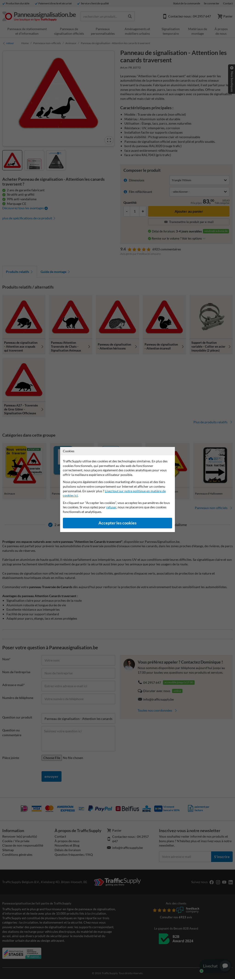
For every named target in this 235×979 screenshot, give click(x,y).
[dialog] (117, 489)
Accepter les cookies (117, 523)
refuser (111, 507)
